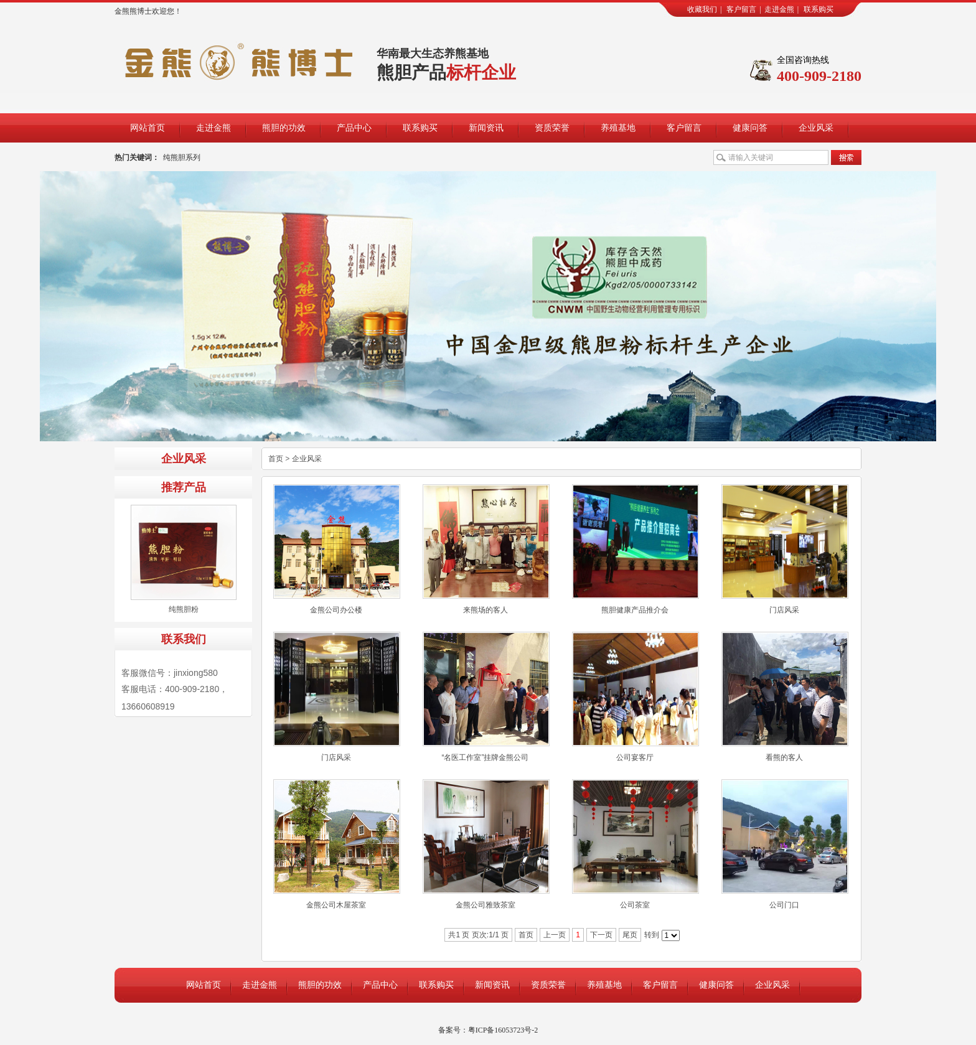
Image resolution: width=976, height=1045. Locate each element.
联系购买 (818, 9)
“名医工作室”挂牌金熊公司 (485, 757)
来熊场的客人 (485, 610)
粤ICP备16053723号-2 (503, 1030)
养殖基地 (618, 128)
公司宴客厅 (635, 757)
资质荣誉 (552, 128)
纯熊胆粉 (184, 609)
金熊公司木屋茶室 (336, 905)
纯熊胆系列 (181, 157)
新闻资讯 (486, 128)
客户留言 (741, 9)
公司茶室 (635, 905)
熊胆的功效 (284, 128)
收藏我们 (702, 9)
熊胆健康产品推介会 (635, 610)
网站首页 (147, 128)
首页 (275, 458)
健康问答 (750, 128)
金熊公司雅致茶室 (485, 905)
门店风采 (784, 610)
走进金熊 (779, 9)
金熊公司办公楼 (336, 610)
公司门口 (784, 905)
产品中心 (354, 128)
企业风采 (816, 128)
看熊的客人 (784, 757)
